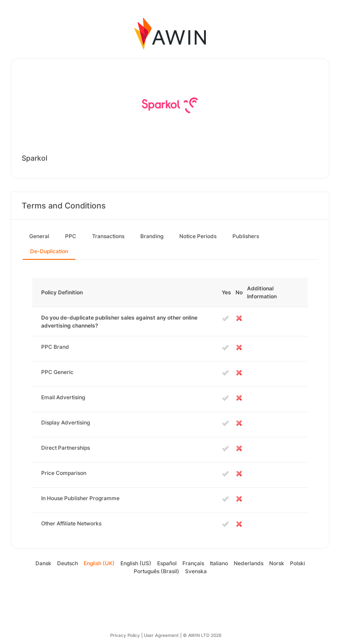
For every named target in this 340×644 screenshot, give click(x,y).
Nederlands (248, 563)
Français (193, 563)
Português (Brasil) (156, 571)
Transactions (108, 236)
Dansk (43, 563)
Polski (297, 563)
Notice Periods (197, 236)
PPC (70, 236)
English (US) (135, 563)
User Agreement (161, 635)
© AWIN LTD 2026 (202, 635)
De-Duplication (49, 251)
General (39, 236)
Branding (151, 236)
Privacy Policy (125, 635)
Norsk (276, 563)
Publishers (245, 236)
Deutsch (67, 563)
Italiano (219, 563)
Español (167, 563)
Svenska (196, 571)
